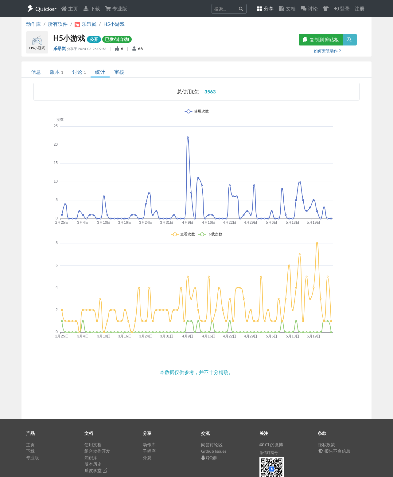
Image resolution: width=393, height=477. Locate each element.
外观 (147, 457)
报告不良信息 (334, 451)
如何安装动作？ (328, 50)
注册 (359, 8)
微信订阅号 (268, 452)
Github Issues (214, 451)
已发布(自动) (117, 39)
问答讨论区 (212, 444)
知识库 (90, 457)
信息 (36, 72)
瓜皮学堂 (95, 470)
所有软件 (58, 24)
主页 (69, 8)
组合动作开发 (97, 451)
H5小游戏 (114, 24)
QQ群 (209, 457)
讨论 (79, 72)
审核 (119, 72)
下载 (91, 8)
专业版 (116, 8)
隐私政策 (326, 444)
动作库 (33, 24)
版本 (56, 72)
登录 (342, 8)
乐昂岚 (60, 48)
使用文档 (93, 444)
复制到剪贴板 (321, 39)
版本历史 (93, 464)
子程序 (149, 451)
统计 (100, 72)
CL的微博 (271, 444)
